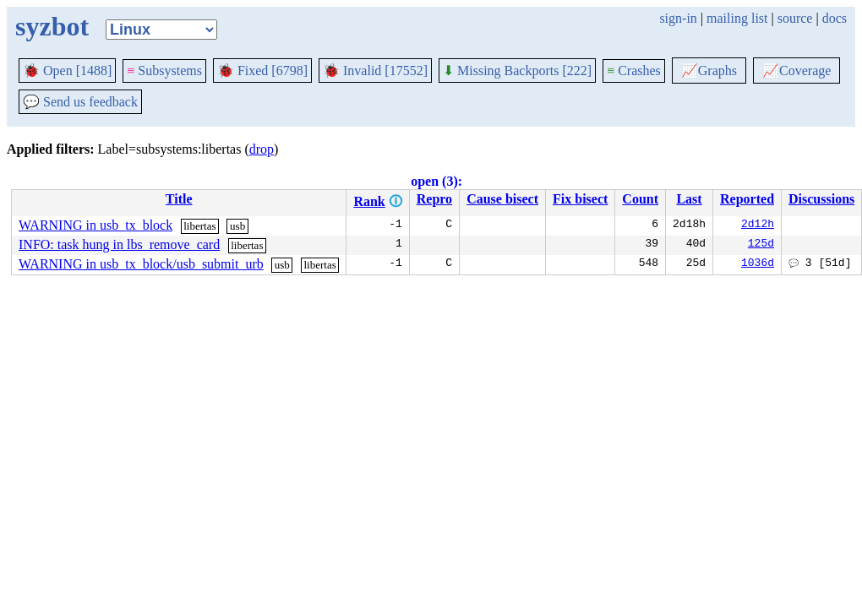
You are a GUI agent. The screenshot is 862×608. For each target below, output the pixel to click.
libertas (199, 226)
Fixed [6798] (262, 70)
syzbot (52, 26)
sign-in (677, 18)
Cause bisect (502, 199)
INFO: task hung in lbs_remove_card (119, 244)
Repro (434, 199)
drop (261, 149)
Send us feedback (80, 102)
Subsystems (164, 70)
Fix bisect (580, 199)
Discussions (821, 199)
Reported (747, 199)
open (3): (436, 181)
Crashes (634, 70)
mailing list (737, 18)
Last (688, 199)
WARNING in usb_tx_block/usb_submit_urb (141, 264)
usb (237, 226)
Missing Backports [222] (517, 70)
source (795, 18)
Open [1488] (67, 70)
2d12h (757, 225)
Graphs (709, 70)
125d (761, 244)
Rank (369, 201)
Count (640, 199)
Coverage (796, 70)
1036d (757, 264)
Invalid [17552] (375, 70)
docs (834, 18)
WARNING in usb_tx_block (95, 225)
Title (179, 199)
